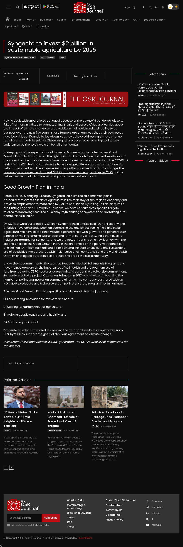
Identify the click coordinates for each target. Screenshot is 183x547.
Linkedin (156, 513)
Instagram (157, 507)
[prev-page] (6, 467)
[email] (24, 518)
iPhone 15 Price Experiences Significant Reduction (156, 147)
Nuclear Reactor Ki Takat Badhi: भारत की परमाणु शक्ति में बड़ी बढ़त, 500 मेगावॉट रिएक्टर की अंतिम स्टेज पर (156, 128)
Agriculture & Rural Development (20, 57)
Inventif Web (85, 537)
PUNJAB (142, 115)
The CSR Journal (23, 76)
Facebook (157, 501)
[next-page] (11, 467)
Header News (55, 430)
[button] (17, 7)
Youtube (156, 525)
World (62, 57)
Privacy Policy (43, 525)
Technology (145, 137)
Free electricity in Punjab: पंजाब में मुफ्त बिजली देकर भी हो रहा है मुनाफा (156, 107)
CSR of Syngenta (24, 363)
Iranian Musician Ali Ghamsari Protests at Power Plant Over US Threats (63, 419)
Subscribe (50, 517)
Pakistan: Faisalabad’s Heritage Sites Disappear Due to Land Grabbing (110, 416)
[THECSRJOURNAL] (88, 7)
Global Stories (47, 57)
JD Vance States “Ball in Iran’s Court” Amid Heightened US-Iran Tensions (21, 419)
